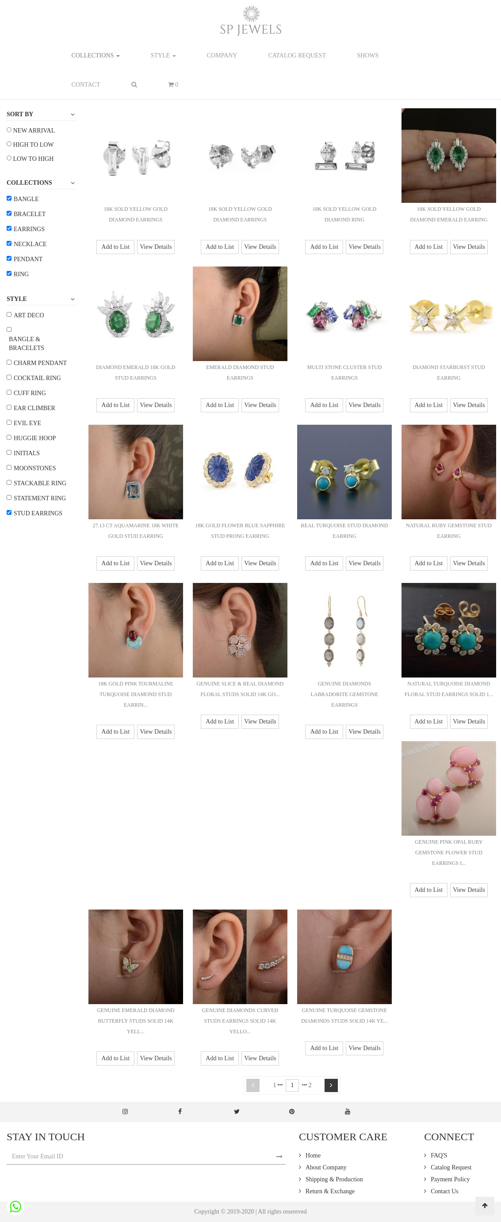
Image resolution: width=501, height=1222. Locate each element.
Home (313, 1155)
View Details (156, 247)
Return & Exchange (330, 1191)
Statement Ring (40, 498)
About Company (326, 1167)
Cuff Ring (30, 393)
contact (86, 84)
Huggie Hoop (35, 438)
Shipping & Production (334, 1179)
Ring (21, 274)
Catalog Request (451, 1167)
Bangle (26, 199)
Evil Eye (27, 423)
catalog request (297, 55)
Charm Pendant (40, 363)
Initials (27, 453)
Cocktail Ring (37, 378)
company (222, 55)
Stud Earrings (38, 513)
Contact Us (445, 1191)
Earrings (29, 229)
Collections (96, 55)
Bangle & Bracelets (26, 343)
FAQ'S (439, 1155)
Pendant (28, 259)
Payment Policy (450, 1179)
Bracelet (30, 214)
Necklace (30, 244)
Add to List (115, 247)
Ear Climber (34, 408)
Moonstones (35, 468)
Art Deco (29, 315)
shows (368, 55)
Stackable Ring (40, 483)
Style (163, 55)
